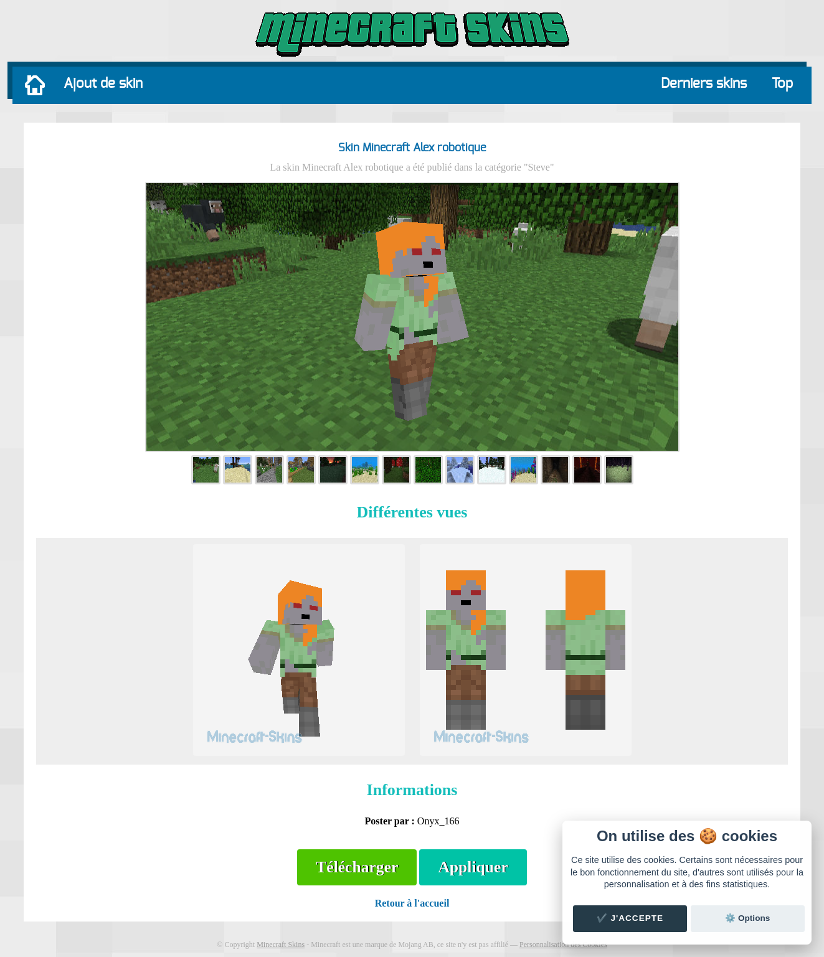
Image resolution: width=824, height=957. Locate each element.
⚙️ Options (747, 918)
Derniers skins (704, 83)
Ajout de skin (103, 83)
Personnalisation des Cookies (563, 944)
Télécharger (357, 867)
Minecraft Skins (281, 944)
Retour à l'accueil (412, 903)
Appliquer (473, 867)
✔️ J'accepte (630, 918)
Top (782, 83)
